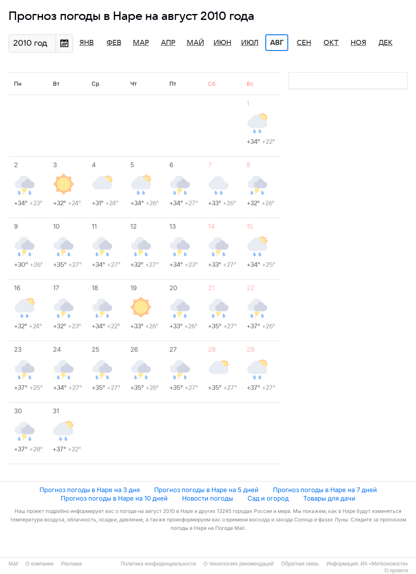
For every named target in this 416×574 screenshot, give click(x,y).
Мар (141, 43)
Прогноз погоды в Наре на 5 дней (206, 490)
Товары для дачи (329, 498)
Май (195, 43)
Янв (86, 43)
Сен (304, 43)
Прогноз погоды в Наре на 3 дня (89, 490)
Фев (114, 43)
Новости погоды (207, 498)
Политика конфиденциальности (158, 564)
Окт (331, 43)
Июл (250, 43)
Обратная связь (300, 564)
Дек (386, 43)
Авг (277, 43)
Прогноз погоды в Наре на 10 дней (114, 498)
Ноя (358, 43)
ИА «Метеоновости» (384, 564)
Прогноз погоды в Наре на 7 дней (325, 490)
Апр (168, 43)
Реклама (71, 564)
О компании (39, 564)
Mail (13, 564)
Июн (222, 43)
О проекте (396, 571)
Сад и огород (268, 498)
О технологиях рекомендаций (238, 564)
